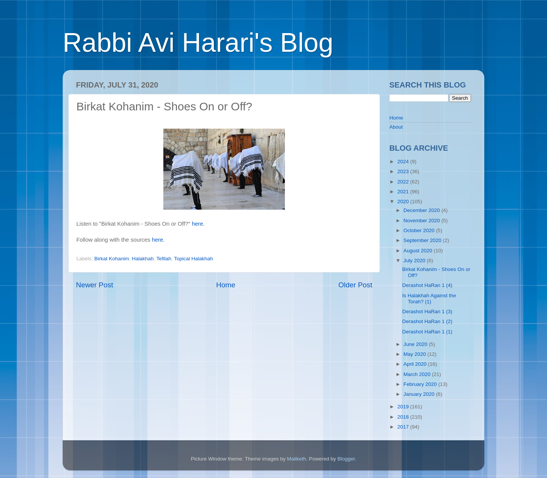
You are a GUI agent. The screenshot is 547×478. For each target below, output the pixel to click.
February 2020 (420, 384)
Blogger (346, 459)
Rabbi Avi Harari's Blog (198, 42)
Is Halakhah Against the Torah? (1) (429, 298)
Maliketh (296, 459)
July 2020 (415, 260)
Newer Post (94, 285)
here (197, 224)
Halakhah (142, 258)
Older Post (355, 285)
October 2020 (419, 230)
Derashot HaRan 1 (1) (427, 332)
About (396, 127)
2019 (403, 406)
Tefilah (164, 258)
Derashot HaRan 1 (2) (427, 321)
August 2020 (418, 250)
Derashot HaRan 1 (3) (427, 311)
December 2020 (422, 210)
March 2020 (417, 374)
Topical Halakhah (193, 258)
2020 (403, 201)
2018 (403, 417)
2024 (403, 161)
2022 (403, 182)
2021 (403, 191)
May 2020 (415, 354)
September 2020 (423, 240)
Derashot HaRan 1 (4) (427, 285)
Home (225, 285)
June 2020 (416, 344)
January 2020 (419, 394)
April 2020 (415, 364)
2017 (403, 427)
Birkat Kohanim (111, 258)
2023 (403, 171)
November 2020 (422, 220)
